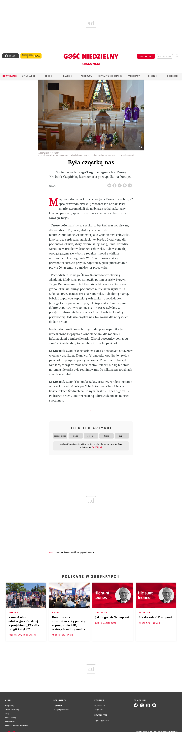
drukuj (125, 184)
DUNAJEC (59, 552)
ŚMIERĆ (91, 552)
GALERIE (67, 76)
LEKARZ (67, 552)
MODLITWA (75, 552)
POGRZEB (83, 552)
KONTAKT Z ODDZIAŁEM (110, 76)
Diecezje (153, 76)
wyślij (130, 184)
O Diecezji (172, 76)
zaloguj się (164, 56)
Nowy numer (9, 76)
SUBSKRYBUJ (146, 56)
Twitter (120, 184)
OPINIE (48, 76)
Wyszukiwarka (177, 56)
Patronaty (134, 76)
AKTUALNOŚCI (29, 76)
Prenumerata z (27, 56)
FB (115, 184)
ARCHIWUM (86, 76)
